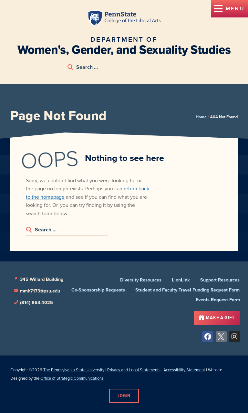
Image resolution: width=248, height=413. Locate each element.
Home (201, 116)
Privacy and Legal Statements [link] (133, 370)
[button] (229, 8)
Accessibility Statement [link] (184, 370)
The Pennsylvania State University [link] (73, 370)
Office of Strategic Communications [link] (72, 378)
